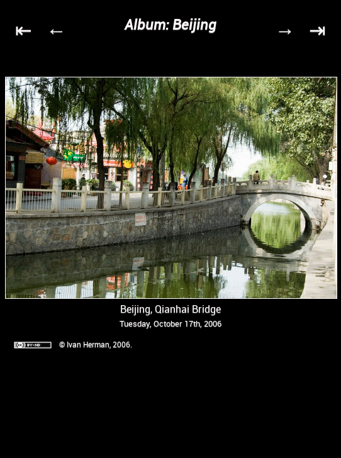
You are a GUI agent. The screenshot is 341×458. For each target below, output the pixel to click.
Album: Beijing (170, 24)
